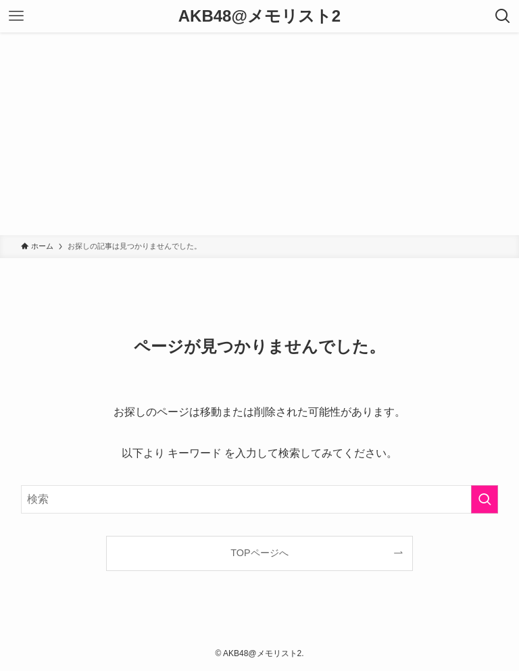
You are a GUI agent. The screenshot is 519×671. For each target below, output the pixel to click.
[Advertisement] (259, 133)
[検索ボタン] (503, 16)
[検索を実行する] (484, 499)
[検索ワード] (260, 499)
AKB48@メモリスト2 (259, 16)
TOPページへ (259, 552)
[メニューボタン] (16, 16)
